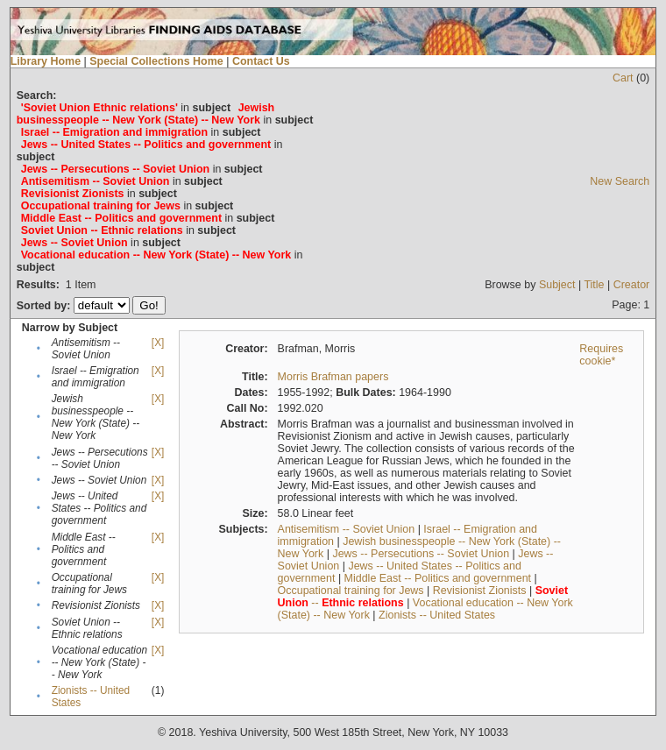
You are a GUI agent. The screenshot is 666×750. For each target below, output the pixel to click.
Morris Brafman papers (333, 377)
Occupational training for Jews (351, 590)
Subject (557, 285)
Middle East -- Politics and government (437, 578)
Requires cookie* (601, 355)
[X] (158, 342)
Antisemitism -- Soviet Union (346, 529)
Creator (631, 285)
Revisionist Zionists (480, 590)
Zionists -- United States (437, 615)
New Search (619, 181)
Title (594, 285)
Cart (623, 78)
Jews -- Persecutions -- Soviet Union (420, 554)
